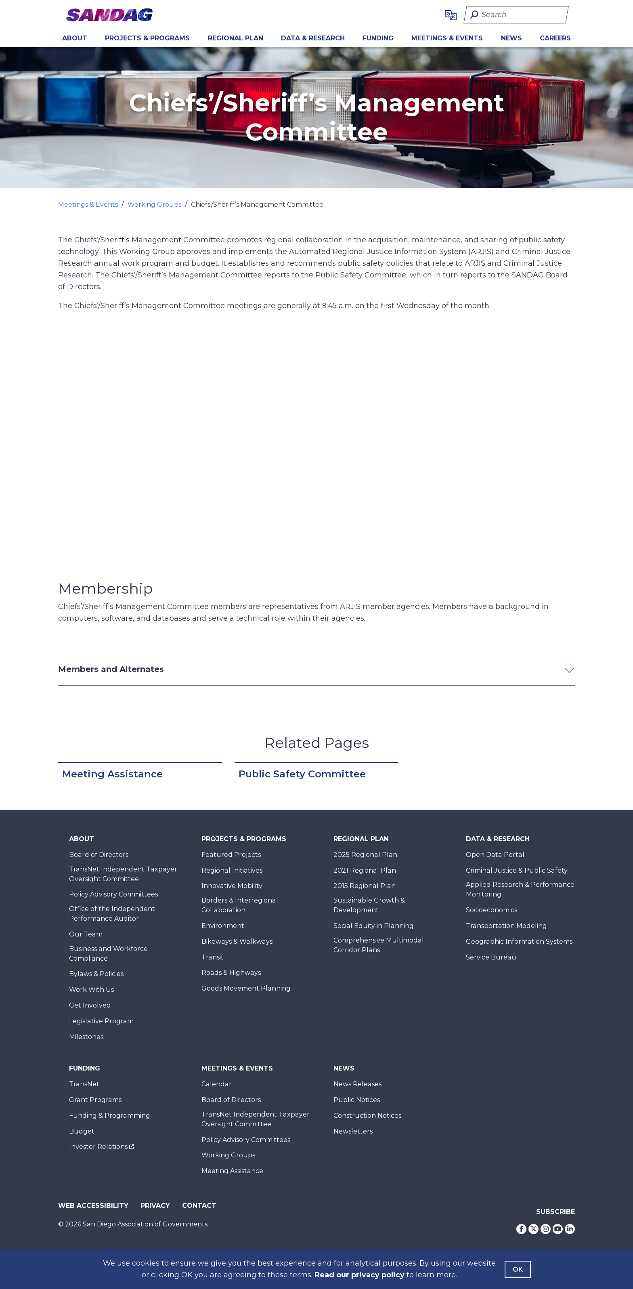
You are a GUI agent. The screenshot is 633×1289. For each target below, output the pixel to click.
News (511, 38)
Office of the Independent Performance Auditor (112, 913)
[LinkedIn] (570, 1229)
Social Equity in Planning (373, 926)
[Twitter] (533, 1229)
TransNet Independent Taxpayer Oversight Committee (123, 874)
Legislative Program (101, 1021)
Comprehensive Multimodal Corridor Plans (378, 945)
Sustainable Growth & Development (369, 905)
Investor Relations (98, 1146)
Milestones (86, 1037)
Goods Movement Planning (246, 988)
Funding (378, 38)
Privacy (155, 1205)
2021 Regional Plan (364, 870)
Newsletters (353, 1131)
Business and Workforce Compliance (108, 953)
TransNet (84, 1084)
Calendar (216, 1084)
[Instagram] (546, 1229)
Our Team (86, 934)
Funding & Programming (109, 1115)
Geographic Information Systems (519, 941)
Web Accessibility (93, 1205)
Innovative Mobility (231, 886)
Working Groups (154, 204)
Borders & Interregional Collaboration (239, 905)
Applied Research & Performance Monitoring (520, 889)
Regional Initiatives (231, 870)
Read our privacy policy (359, 1274)
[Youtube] (558, 1229)
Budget (81, 1131)
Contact (199, 1205)
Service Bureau (491, 957)
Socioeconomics (491, 910)
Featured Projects (231, 855)
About (74, 38)
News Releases (357, 1084)
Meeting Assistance (112, 774)
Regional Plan (361, 839)
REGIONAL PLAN (235, 38)
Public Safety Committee (302, 774)
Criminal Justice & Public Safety (517, 870)
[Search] (516, 14)
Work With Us (91, 989)
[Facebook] (521, 1229)
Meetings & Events (447, 38)
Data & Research (313, 38)
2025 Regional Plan (365, 855)
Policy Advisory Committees (113, 894)
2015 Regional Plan (364, 886)
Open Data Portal (495, 855)
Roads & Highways (231, 972)
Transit (212, 957)
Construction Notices (367, 1115)
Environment (222, 926)
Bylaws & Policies (96, 974)
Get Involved (90, 1005)
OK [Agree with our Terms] (518, 1269)
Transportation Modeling (506, 926)
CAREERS (555, 38)
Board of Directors (98, 855)
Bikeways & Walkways (236, 941)
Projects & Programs (147, 38)
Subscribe (555, 1212)
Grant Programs (95, 1100)
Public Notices (356, 1100)
